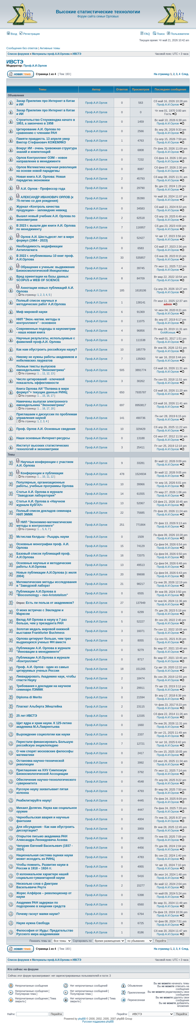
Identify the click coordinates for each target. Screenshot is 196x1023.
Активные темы (50, 48)
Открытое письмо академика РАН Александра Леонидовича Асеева (42, 838)
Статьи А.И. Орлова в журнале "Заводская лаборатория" (39, 493)
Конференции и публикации (42, 473)
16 (47, 395)
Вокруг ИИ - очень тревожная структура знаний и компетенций (46, 150)
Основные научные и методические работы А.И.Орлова (43, 564)
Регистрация (29, 33)
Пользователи (178, 33)
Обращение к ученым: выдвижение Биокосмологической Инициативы (45, 268)
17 (52, 395)
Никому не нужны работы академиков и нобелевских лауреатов (46, 358)
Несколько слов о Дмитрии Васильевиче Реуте (37, 885)
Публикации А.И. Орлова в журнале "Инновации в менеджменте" (43, 649)
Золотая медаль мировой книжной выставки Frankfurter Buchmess (42, 631)
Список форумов (18, 53)
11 (43, 373)
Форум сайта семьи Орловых (98, 16)
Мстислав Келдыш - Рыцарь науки (42, 537)
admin (168, 304)
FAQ (145, 33)
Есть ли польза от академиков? (50, 603)
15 (43, 395)
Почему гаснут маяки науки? (38, 914)
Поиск (159, 33)
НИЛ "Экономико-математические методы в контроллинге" (44, 524)
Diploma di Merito (29, 697)
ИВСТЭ (76, 53)
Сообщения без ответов (22, 48)
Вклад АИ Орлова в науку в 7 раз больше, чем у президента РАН (41, 621)
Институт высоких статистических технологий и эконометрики (42, 447)
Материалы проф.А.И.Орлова (51, 53)
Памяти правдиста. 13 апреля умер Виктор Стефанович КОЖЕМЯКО (43, 140)
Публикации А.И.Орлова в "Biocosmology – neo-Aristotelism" (42, 593)
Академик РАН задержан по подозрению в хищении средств (40, 904)
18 (52, 408)
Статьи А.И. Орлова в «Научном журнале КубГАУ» (40, 503)
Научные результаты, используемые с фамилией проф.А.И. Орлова (45, 340)
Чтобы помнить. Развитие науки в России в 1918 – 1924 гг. (42, 866)
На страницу (162, 74)
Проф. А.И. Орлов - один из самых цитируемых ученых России (42, 668)
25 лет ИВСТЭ (26, 716)
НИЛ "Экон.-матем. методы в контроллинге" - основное (38, 321)
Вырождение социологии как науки (43, 734)
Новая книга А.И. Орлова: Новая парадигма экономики (40, 178)
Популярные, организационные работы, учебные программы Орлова (45, 484)
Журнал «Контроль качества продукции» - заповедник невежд (41, 208)
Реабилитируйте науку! (34, 800)
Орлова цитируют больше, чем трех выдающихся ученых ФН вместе (43, 640)
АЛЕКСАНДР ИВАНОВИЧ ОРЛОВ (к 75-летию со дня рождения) (45, 199)
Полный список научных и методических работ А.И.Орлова (41, 302)
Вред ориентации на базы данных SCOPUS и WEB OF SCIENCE (42, 278)
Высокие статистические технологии (98, 11)
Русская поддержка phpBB (98, 1021)
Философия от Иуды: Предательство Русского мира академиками (44, 932)
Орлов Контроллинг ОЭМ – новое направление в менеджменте (41, 159)
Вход (12, 33)
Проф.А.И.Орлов (35, 65)
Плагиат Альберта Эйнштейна (39, 706)
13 (52, 373)
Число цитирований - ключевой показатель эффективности (40, 381)
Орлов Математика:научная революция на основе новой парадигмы (46, 169)
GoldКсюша (167, 332)
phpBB (82, 1018)
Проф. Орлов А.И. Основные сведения (46, 429)
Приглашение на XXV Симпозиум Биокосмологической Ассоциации (42, 772)
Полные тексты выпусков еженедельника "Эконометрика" (40, 368)
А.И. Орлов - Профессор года (43, 189)
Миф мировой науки (31, 312)
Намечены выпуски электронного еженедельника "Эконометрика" (42, 403)
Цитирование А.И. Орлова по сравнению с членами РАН (38, 131)
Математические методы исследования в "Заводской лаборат (46, 583)
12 (47, 373)
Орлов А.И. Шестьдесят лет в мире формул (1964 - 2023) (45, 238)
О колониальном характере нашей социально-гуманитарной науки (42, 876)
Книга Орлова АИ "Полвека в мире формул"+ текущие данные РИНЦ (42, 390)
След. (185, 74)
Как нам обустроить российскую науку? (46, 349)
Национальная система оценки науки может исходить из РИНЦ (44, 857)
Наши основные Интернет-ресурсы (43, 438)
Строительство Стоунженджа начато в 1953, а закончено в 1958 (45, 121)
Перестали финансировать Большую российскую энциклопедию (44, 743)
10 (43, 476)
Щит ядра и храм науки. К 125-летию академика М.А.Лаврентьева (44, 725)
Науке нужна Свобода (33, 923)
